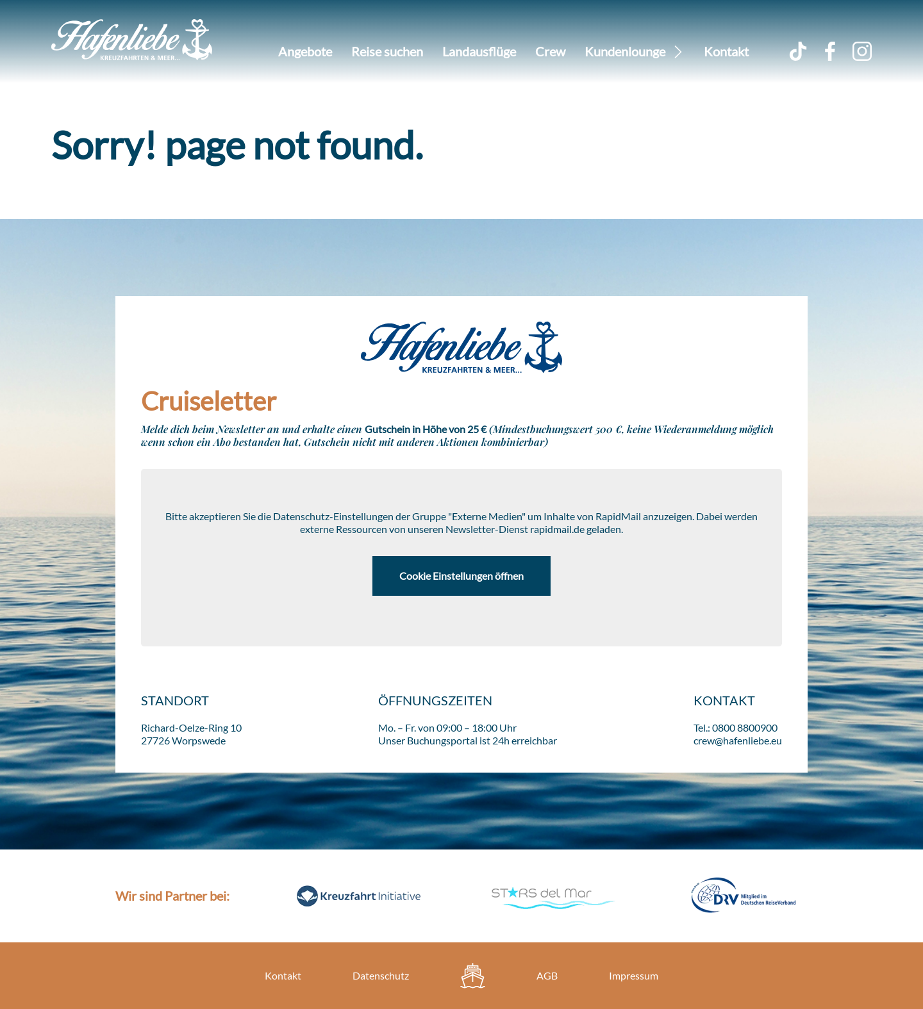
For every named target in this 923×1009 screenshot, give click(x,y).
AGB (547, 975)
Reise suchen (387, 51)
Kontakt (726, 51)
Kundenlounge (625, 51)
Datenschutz (381, 975)
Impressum (633, 975)
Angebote (305, 51)
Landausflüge (479, 51)
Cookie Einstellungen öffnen (461, 576)
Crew (550, 51)
